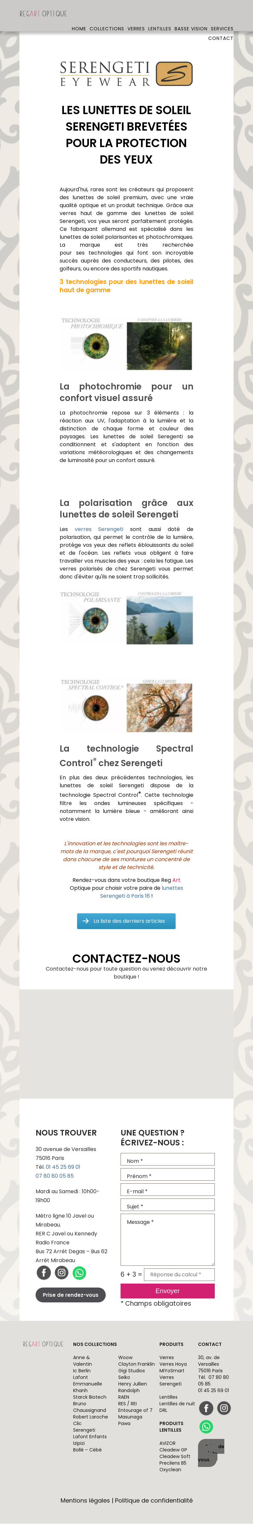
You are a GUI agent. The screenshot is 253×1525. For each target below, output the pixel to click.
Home (79, 15)
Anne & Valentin (82, 1362)
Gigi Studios (131, 1372)
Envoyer (167, 1292)
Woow (125, 1358)
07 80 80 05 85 (55, 1177)
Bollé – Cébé (87, 1451)
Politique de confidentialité (154, 1502)
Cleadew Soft (174, 1457)
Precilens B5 (172, 1464)
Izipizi (79, 1444)
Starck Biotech (89, 1398)
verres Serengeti (99, 530)
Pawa (124, 1424)
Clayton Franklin (136, 1365)
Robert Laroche (90, 1418)
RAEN (123, 1398)
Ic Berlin (82, 1372)
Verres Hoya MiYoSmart (173, 1368)
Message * (168, 1241)
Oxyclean (170, 1471)
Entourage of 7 (135, 1411)
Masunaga (130, 1418)
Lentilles (159, 15)
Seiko (124, 1378)
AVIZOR (167, 1444)
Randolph (129, 1391)
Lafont (80, 1378)
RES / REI (127, 1405)
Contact (221, 24)
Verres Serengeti (170, 1381)
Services (222, 15)
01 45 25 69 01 (63, 1168)
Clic (77, 1424)
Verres (136, 15)
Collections (107, 15)
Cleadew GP (173, 1451)
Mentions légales (85, 1502)
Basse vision (191, 15)
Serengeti (84, 1431)
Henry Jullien (132, 1385)
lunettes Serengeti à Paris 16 (141, 893)
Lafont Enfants (90, 1438)
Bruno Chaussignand (89, 1408)
